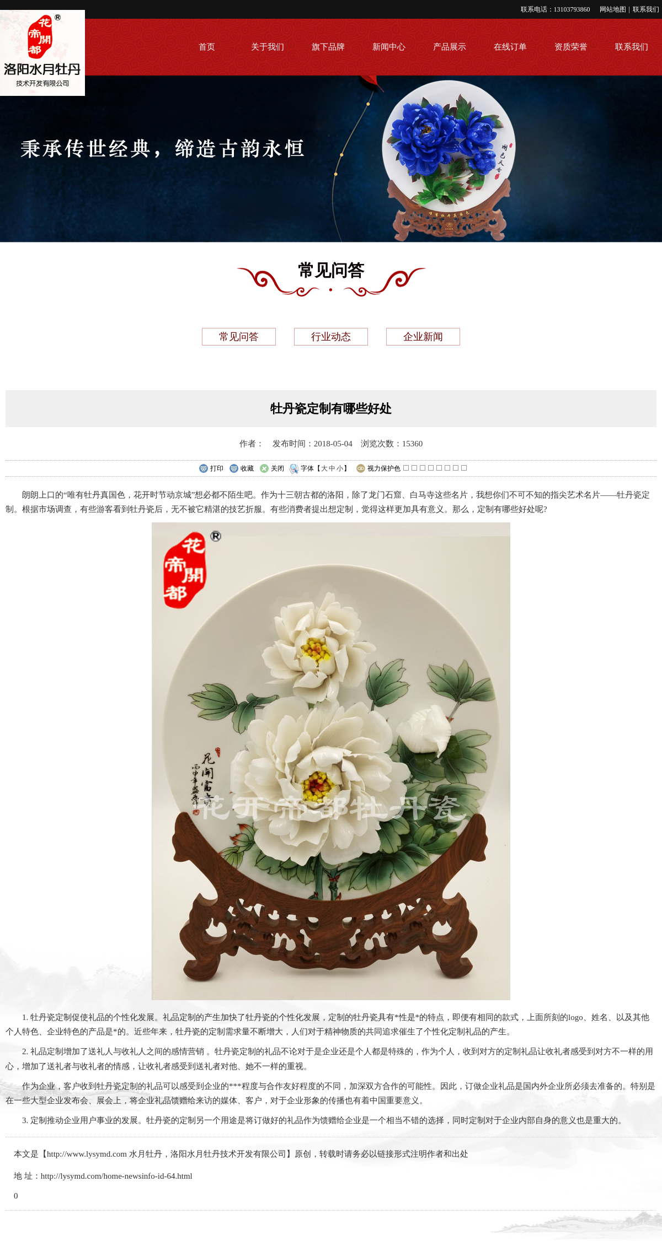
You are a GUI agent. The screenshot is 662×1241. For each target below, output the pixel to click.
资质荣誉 (571, 46)
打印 (211, 469)
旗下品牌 (328, 46)
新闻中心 (388, 46)
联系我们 (646, 9)
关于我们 (267, 46)
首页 (207, 46)
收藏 (241, 469)
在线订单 (510, 46)
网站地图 (613, 9)
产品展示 (449, 46)
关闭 (271, 469)
